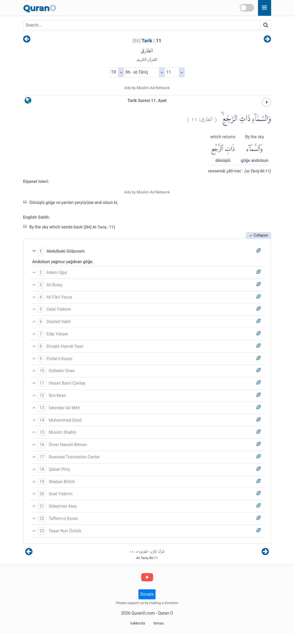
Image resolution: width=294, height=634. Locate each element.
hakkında (137, 623)
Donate (147, 594)
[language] (28, 102)
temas (158, 623)
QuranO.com (142, 613)
